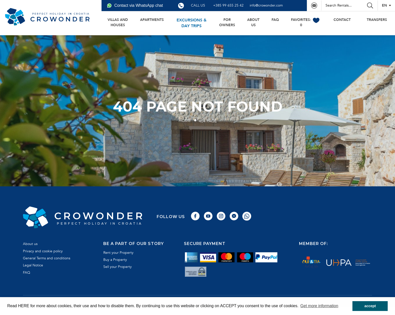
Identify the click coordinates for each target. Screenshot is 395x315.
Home (185, 120)
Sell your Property (117, 266)
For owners (227, 22)
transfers (377, 19)
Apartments (152, 19)
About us (253, 22)
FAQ (275, 19)
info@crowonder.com (266, 5)
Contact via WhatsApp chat (135, 5)
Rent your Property (118, 252)
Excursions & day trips (192, 23)
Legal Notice (33, 265)
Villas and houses (118, 22)
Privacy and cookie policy (43, 251)
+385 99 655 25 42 (228, 5)
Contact (342, 19)
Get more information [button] (319, 306)
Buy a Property (115, 259)
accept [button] (370, 306)
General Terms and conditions (46, 258)
